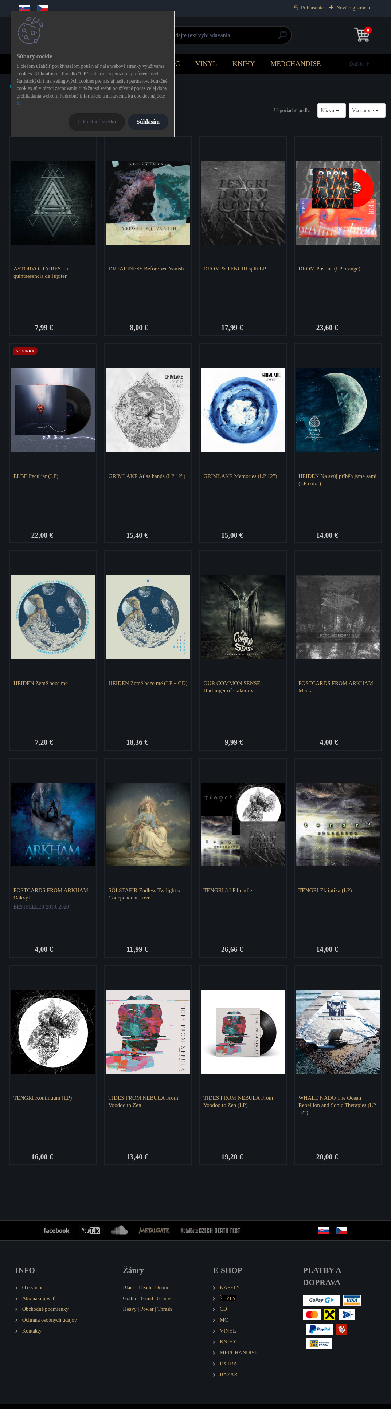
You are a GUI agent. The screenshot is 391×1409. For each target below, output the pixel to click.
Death (145, 1293)
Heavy (130, 1315)
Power (147, 1315)
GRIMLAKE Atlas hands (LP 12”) (142, 480)
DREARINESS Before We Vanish (147, 268)
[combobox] (331, 110)
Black (129, 1293)
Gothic (130, 1304)
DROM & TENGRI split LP (235, 268)
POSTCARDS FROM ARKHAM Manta (337, 689)
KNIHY (243, 63)
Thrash (164, 1315)
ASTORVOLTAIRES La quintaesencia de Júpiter (42, 272)
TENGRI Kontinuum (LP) (44, 1102)
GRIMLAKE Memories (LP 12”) (241, 477)
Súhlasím (148, 122)
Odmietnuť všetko (97, 121)
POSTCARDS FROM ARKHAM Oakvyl (52, 897)
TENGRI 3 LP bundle (228, 894)
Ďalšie (356, 63)
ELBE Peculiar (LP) (37, 477)
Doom (161, 1293)
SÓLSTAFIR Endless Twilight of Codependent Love (146, 897)
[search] (282, 38)
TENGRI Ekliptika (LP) (326, 894)
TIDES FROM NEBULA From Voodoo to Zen (144, 1105)
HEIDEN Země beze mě (42, 685)
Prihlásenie (312, 8)
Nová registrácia (353, 8)
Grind (147, 1304)
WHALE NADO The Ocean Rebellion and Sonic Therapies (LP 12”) (334, 1109)
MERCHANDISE (295, 63)
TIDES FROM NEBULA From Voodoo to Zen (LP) (239, 1105)
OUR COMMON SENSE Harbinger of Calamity (232, 689)
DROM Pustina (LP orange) (330, 268)
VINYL (206, 63)
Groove (164, 1304)
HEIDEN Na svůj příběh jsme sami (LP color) (333, 480)
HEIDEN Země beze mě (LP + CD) (144, 689)
